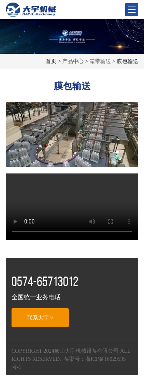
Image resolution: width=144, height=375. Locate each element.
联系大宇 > (40, 318)
